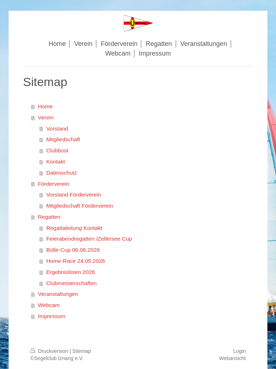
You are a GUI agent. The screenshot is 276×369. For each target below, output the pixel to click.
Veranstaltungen (58, 294)
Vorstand (57, 129)
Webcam (49, 305)
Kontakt (55, 162)
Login (239, 351)
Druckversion (49, 351)
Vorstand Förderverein (73, 194)
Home (45, 106)
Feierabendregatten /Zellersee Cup (89, 239)
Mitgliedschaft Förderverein (79, 206)
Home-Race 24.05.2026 (75, 261)
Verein (46, 117)
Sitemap (81, 351)
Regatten (49, 217)
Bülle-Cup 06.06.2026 (73, 250)
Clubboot (57, 150)
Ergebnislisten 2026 (70, 272)
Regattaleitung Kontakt (74, 228)
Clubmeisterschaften (71, 283)
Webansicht (232, 358)
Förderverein (53, 184)
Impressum (51, 316)
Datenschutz (61, 173)
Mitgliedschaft (63, 139)
